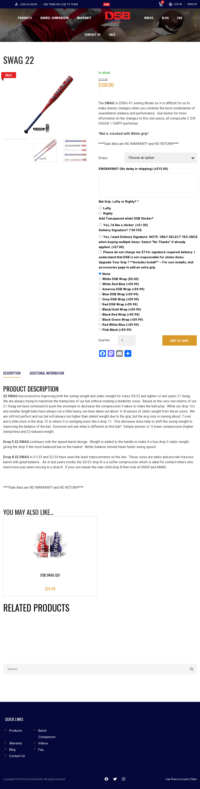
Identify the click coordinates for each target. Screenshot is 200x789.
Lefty (107, 208)
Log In (178, 4)
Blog (12, 750)
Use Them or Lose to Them (181, 779)
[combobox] (160, 158)
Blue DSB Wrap (120, 294)
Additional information (47, 373)
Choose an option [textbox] (141, 158)
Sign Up (192, 4)
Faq (40, 750)
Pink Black (117, 330)
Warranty (15, 743)
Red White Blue (120, 325)
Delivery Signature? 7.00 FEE (120, 230)
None (106, 274)
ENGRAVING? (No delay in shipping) (133, 169)
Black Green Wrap (122, 320)
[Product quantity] (127, 340)
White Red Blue (120, 284)
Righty (108, 213)
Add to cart (179, 340)
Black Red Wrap (121, 314)
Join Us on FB (28, 4)
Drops (102, 158)
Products (15, 731)
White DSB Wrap (120, 279)
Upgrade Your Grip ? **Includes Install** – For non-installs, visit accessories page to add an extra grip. (146, 264)
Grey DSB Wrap (120, 299)
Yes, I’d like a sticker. (125, 225)
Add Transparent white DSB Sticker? (126, 218)
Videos (43, 743)
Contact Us (17, 756)
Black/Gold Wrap (121, 309)
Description (12, 373)
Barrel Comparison (46, 734)
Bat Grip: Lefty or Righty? (119, 201)
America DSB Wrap (123, 289)
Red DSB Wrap (120, 304)
